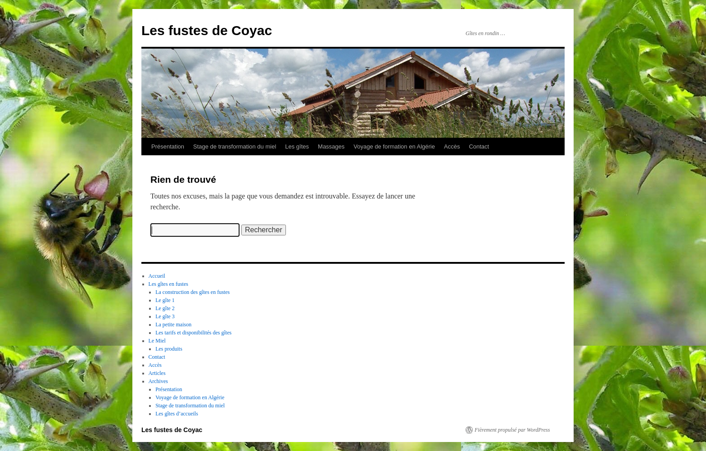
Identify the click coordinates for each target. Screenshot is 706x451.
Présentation (167, 146)
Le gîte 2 (165, 308)
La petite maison (173, 324)
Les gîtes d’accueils (176, 413)
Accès (452, 146)
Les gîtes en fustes (168, 284)
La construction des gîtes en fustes (192, 292)
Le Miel (157, 341)
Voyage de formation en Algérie (394, 146)
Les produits (168, 349)
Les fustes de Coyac (206, 30)
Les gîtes (297, 146)
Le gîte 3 (165, 316)
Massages (331, 146)
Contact (479, 146)
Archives (158, 381)
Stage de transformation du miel (234, 146)
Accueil (157, 276)
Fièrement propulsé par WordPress (512, 430)
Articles (157, 373)
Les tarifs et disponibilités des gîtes (193, 332)
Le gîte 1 (165, 300)
